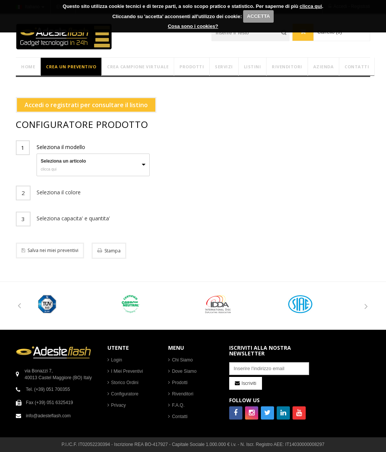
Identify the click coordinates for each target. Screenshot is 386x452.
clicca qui (311, 6)
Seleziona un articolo (63, 161)
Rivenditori (182, 394)
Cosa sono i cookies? (193, 26)
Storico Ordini (125, 382)
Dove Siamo (184, 371)
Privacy (118, 405)
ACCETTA (258, 16)
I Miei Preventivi (127, 371)
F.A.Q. (178, 405)
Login (116, 360)
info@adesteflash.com (48, 415)
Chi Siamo (182, 360)
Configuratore (125, 394)
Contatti (179, 416)
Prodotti (179, 382)
